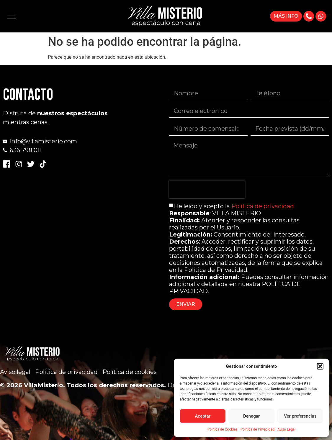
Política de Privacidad (257, 429)
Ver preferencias (300, 416)
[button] (320, 366)
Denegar (251, 416)
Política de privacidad (262, 206)
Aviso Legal (286, 429)
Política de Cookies (222, 429)
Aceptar (202, 416)
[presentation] (207, 189)
